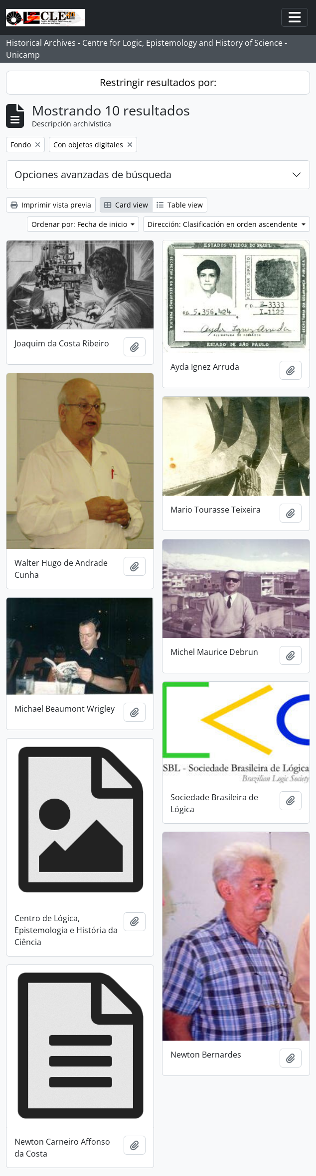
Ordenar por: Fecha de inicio (80, 224)
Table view (180, 205)
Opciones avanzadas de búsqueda (92, 174)
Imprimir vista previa (50, 205)
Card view (126, 205)
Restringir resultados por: (158, 82)
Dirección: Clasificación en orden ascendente (224, 224)
